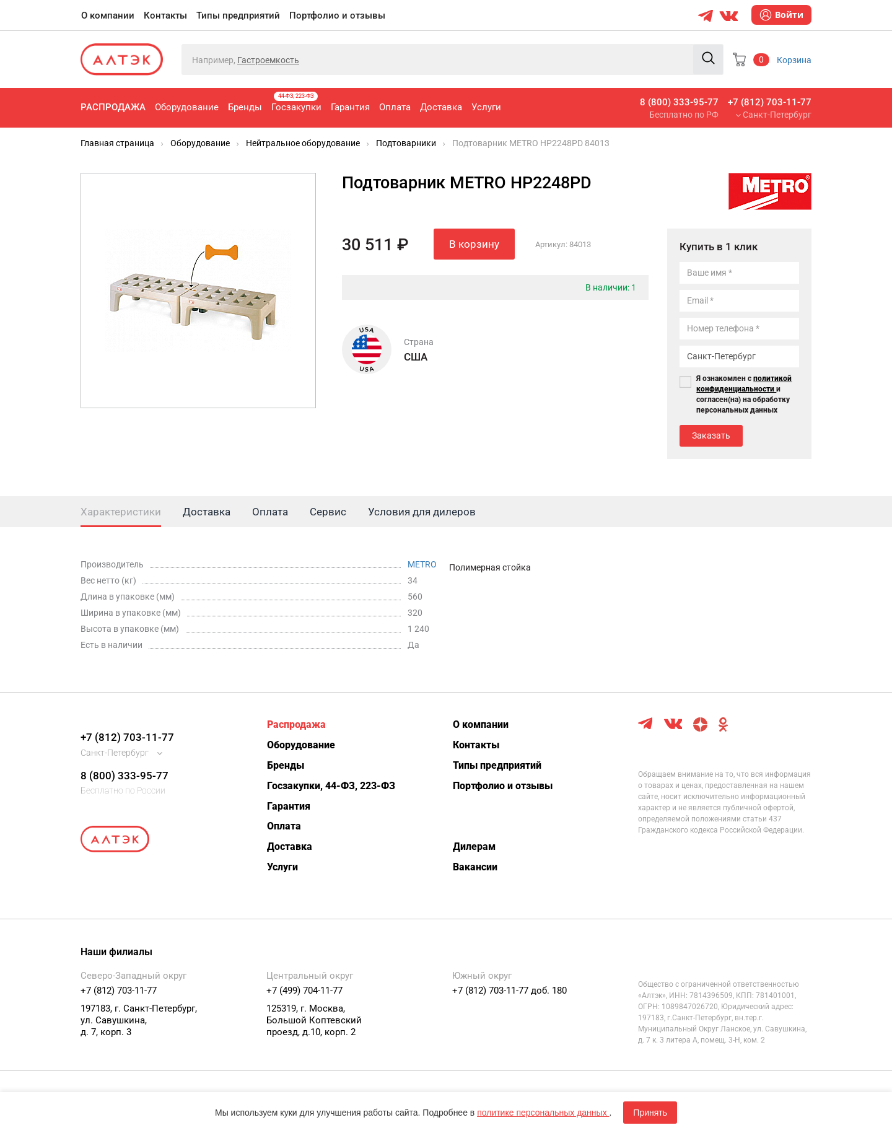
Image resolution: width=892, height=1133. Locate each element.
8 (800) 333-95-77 (679, 102)
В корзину (474, 244)
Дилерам (474, 846)
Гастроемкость (268, 60)
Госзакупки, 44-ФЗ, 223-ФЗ (331, 786)
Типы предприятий (238, 15)
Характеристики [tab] (121, 511)
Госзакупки (296, 102)
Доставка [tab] (206, 511)
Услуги (486, 107)
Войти (781, 15)
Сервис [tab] (328, 511)
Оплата (395, 107)
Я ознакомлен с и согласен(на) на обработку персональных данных (744, 394)
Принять (650, 1113)
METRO (422, 564)
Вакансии (475, 867)
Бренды (245, 107)
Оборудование (187, 107)
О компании (107, 15)
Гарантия (350, 107)
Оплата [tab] (270, 511)
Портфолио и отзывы (337, 15)
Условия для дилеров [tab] (422, 511)
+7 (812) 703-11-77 (769, 102)
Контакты (165, 15)
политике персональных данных (543, 1113)
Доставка (441, 107)
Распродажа (113, 107)
